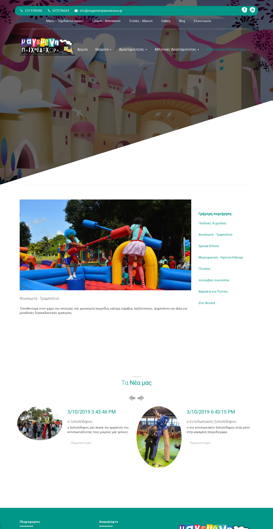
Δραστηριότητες (133, 49)
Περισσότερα (81, 443)
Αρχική (82, 49)
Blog (182, 21)
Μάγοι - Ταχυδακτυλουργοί (64, 21)
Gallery (165, 21)
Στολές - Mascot (140, 21)
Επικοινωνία (202, 21)
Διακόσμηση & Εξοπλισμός (228, 49)
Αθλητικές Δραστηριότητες (177, 49)
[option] (76, 430)
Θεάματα (103, 49)
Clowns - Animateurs (106, 21)
